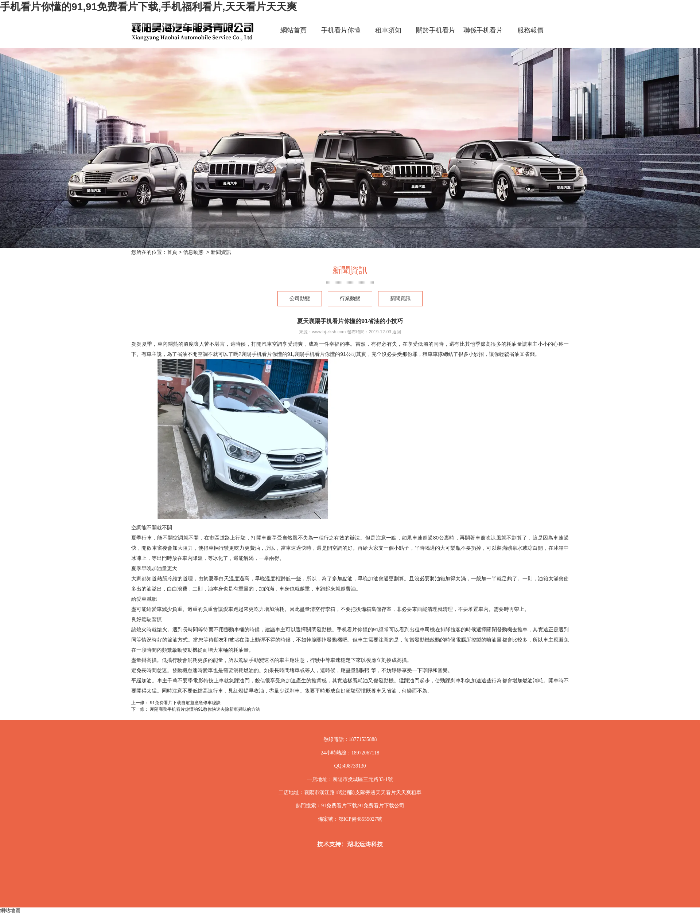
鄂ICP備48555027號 (360, 819)
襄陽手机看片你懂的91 (267, 354)
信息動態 (193, 252)
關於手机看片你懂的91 (435, 37)
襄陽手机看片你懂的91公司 (325, 354)
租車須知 (388, 30)
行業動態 (350, 298)
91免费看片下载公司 (381, 805)
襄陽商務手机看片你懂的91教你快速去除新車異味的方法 (204, 709)
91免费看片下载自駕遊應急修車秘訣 (185, 702)
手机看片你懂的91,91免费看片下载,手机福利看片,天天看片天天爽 (148, 6)
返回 (396, 331)
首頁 (172, 252)
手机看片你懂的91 (341, 37)
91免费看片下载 (339, 805)
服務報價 (530, 30)
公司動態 (299, 298)
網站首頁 (293, 30)
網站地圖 (10, 910)
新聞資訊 (400, 298)
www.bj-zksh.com (329, 331)
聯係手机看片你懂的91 (483, 37)
